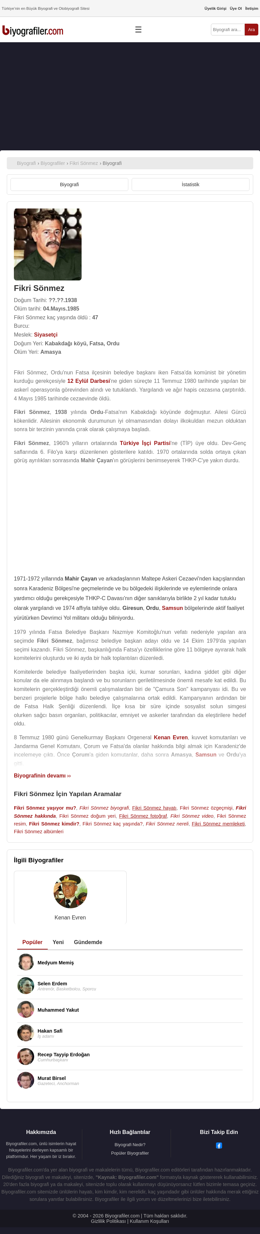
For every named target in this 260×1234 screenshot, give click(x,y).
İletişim (251, 8)
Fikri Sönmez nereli (167, 823)
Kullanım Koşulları (149, 1221)
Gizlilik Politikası (108, 1221)
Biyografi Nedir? (129, 1144)
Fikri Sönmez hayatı (154, 808)
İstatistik (190, 184)
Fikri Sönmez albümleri (38, 831)
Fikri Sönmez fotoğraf (143, 816)
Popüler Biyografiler (130, 1153)
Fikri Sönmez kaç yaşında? (113, 823)
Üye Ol (236, 8)
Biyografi (69, 184)
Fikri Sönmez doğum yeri (87, 816)
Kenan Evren (70, 917)
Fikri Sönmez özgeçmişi (206, 808)
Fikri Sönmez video (191, 816)
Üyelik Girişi (215, 8)
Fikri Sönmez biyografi (104, 808)
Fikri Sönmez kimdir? (54, 823)
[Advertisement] (130, 96)
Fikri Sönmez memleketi (218, 823)
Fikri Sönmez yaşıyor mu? (45, 808)
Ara (251, 29)
